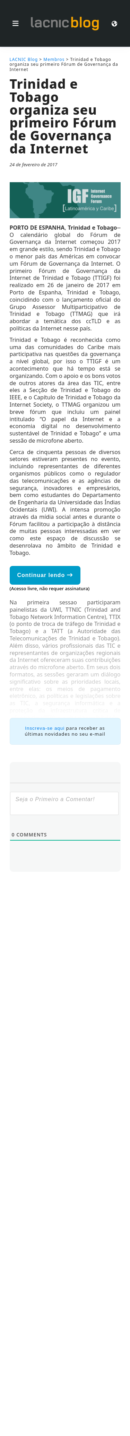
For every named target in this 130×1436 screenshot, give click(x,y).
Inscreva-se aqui (44, 728)
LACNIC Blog (24, 59)
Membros (53, 59)
